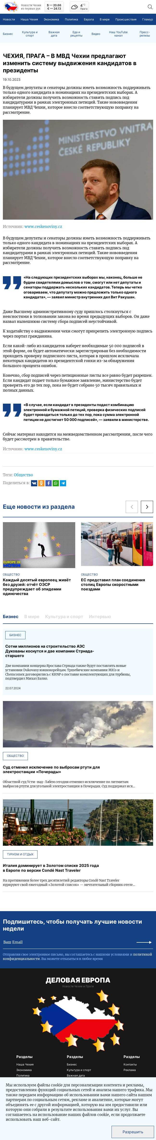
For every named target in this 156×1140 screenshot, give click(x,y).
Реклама (130, 1070)
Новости (9, 19)
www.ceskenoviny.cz (43, 226)
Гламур (147, 19)
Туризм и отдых (20, 854)
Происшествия (126, 19)
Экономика (51, 19)
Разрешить (133, 1131)
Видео (96, 34)
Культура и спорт (29, 34)
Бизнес (8, 34)
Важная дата (54, 34)
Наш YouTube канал (118, 34)
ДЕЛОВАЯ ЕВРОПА (78, 980)
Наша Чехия (29, 19)
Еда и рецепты (76, 34)
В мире (105, 19)
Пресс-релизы (145, 34)
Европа (89, 19)
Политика (71, 19)
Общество (23, 475)
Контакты (130, 1064)
